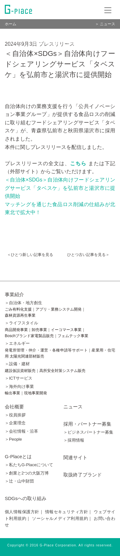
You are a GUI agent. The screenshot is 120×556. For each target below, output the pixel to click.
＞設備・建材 (17, 363)
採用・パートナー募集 (87, 424)
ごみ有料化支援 (18, 309)
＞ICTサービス (18, 378)
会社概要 (14, 406)
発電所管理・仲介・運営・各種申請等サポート (46, 350)
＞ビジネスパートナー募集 (88, 432)
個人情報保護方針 (22, 511)
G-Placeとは (18, 456)
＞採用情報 (73, 440)
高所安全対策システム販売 (62, 370)
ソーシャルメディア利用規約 (60, 518)
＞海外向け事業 (19, 386)
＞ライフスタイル (21, 322)
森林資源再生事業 (20, 315)
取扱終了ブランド (82, 474)
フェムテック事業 (73, 336)
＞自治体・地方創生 (23, 302)
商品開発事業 (16, 330)
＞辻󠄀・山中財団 (19, 481)
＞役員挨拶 (15, 415)
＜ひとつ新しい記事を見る (30, 254)
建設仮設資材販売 (20, 370)
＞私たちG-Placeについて (29, 464)
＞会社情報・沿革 (21, 431)
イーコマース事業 (66, 330)
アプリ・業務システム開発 (59, 309)
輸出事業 (12, 393)
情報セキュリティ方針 (66, 511)
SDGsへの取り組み (25, 498)
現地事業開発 (35, 393)
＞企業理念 (15, 423)
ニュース (73, 406)
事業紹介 (14, 294)
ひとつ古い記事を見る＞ (88, 254)
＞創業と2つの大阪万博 (27, 473)
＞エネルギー (17, 343)
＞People (13, 439)
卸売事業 (39, 330)
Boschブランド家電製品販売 (29, 336)
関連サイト (75, 457)
